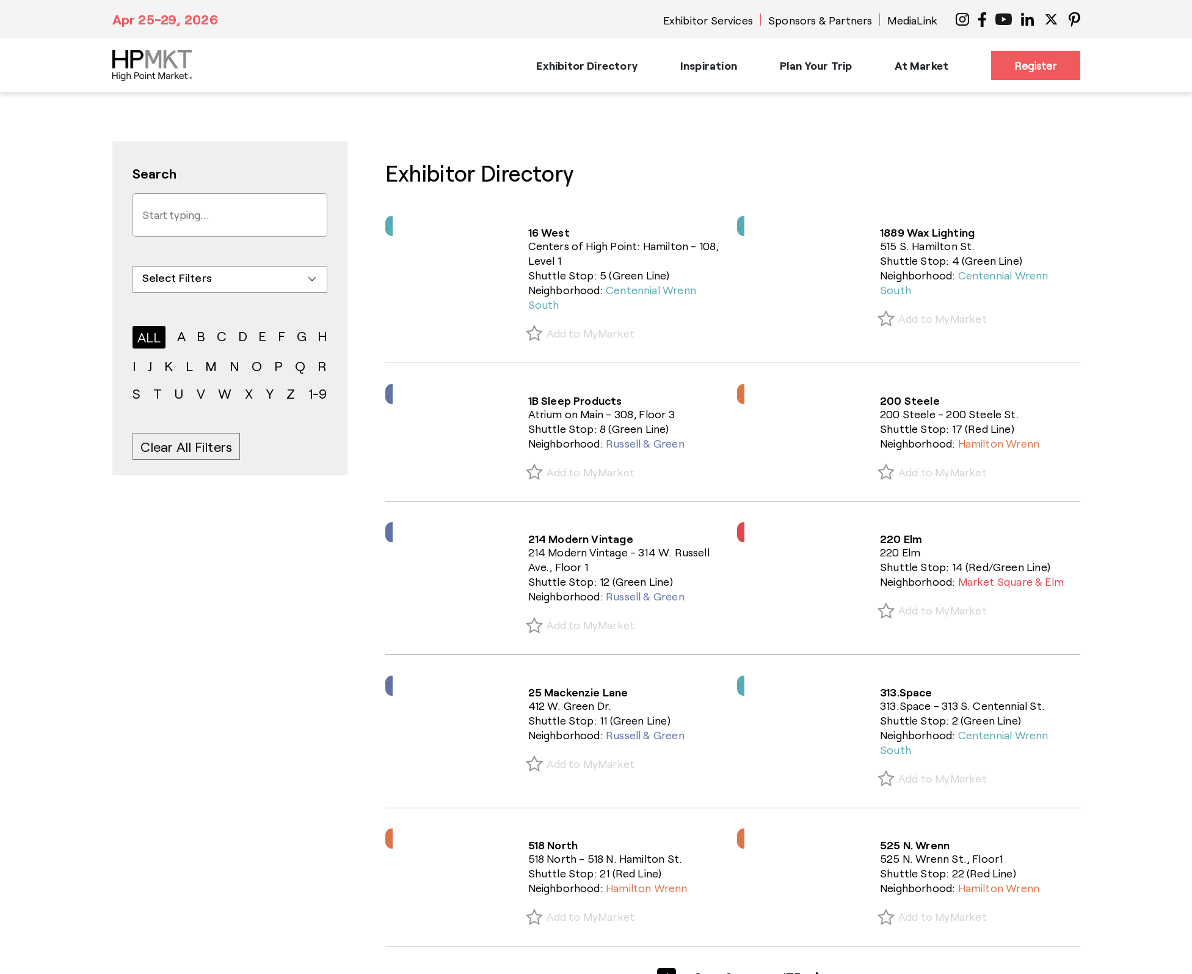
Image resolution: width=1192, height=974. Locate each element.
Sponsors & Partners (820, 20)
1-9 (317, 393)
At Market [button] (921, 65)
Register (1035, 65)
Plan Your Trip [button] (816, 65)
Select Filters (177, 277)
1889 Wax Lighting (927, 232)
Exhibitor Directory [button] (586, 65)
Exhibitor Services (708, 20)
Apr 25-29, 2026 (165, 19)
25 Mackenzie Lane (578, 692)
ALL (149, 337)
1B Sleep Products (575, 400)
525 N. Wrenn (915, 845)
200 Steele (910, 400)
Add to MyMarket (591, 333)
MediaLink (912, 20)
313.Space (906, 692)
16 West (549, 232)
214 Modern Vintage (580, 538)
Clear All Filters (186, 446)
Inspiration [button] (708, 65)
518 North (553, 845)
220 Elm (901, 538)
